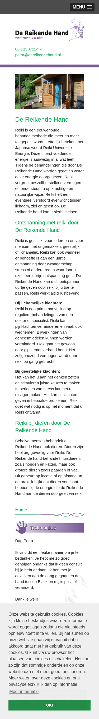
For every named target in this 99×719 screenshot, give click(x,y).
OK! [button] (49, 705)
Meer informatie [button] (24, 691)
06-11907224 (27, 49)
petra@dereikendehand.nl (38, 55)
